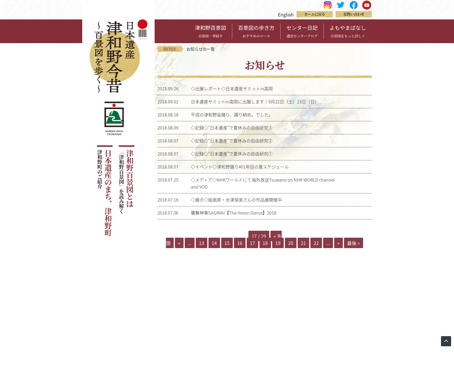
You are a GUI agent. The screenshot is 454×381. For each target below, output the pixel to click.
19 (278, 242)
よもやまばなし (347, 31)
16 (239, 242)
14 (214, 242)
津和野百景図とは (126, 182)
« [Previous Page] (179, 242)
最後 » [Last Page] (353, 242)
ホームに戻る (314, 14)
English (286, 14)
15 (227, 242)
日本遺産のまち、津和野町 (104, 193)
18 (265, 242)
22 (316, 242)
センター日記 (302, 31)
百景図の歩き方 (256, 31)
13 (201, 242)
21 (303, 242)
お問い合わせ (353, 14)
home (169, 49)
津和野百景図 (210, 31)
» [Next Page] (338, 242)
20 (290, 242)
